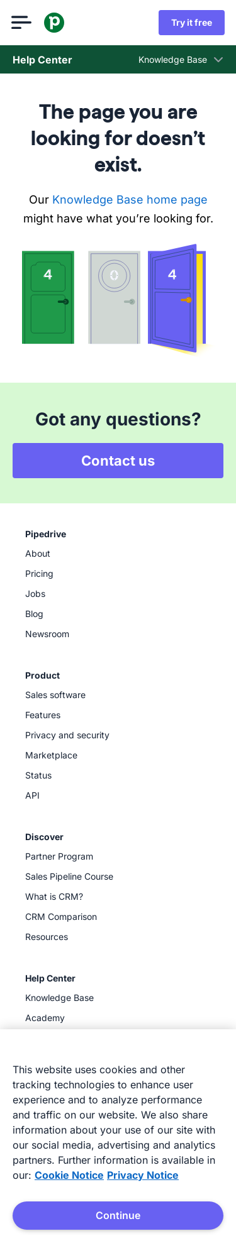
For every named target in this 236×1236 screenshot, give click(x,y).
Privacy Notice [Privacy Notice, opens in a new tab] (143, 1175)
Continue (118, 1215)
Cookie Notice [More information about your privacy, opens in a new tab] (69, 1175)
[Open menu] (23, 23)
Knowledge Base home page (130, 199)
